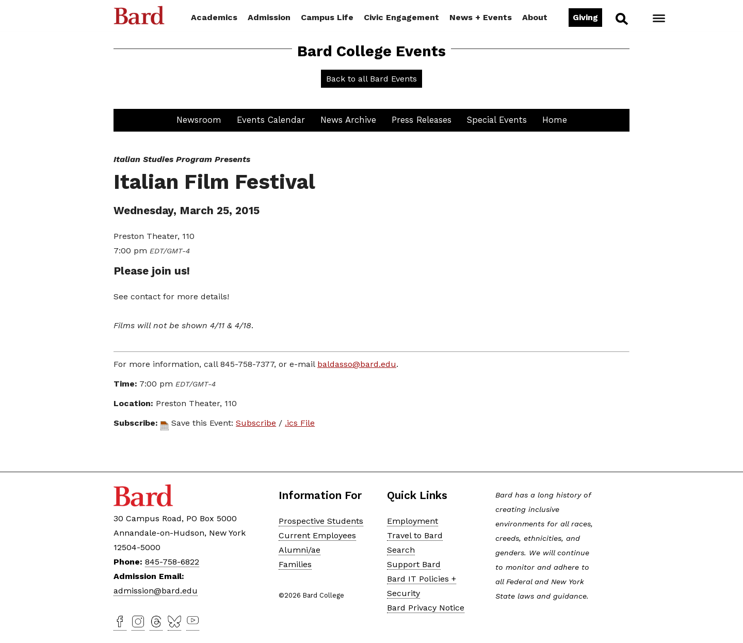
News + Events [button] (480, 17)
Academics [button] (214, 17)
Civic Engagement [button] (401, 17)
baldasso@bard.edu (356, 364)
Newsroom (198, 120)
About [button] (534, 17)
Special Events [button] (497, 120)
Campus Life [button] (327, 17)
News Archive (348, 120)
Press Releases (421, 120)
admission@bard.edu (156, 591)
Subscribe (256, 423)
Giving (585, 17)
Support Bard (414, 564)
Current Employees (317, 535)
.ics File (300, 423)
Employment (412, 521)
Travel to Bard (415, 535)
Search (620, 18)
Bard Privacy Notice (425, 608)
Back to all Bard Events (371, 79)
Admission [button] (269, 17)
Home (554, 120)
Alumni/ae (299, 550)
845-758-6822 (172, 562)
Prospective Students (321, 521)
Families (295, 564)
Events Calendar (271, 120)
